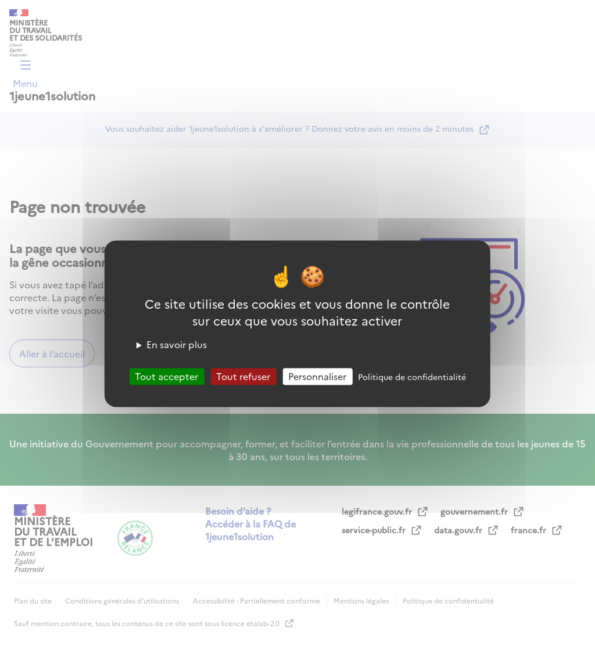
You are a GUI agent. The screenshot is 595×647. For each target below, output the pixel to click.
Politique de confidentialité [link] (412, 376)
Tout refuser (243, 376)
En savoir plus (176, 344)
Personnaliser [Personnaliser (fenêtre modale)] (317, 376)
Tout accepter (166, 376)
